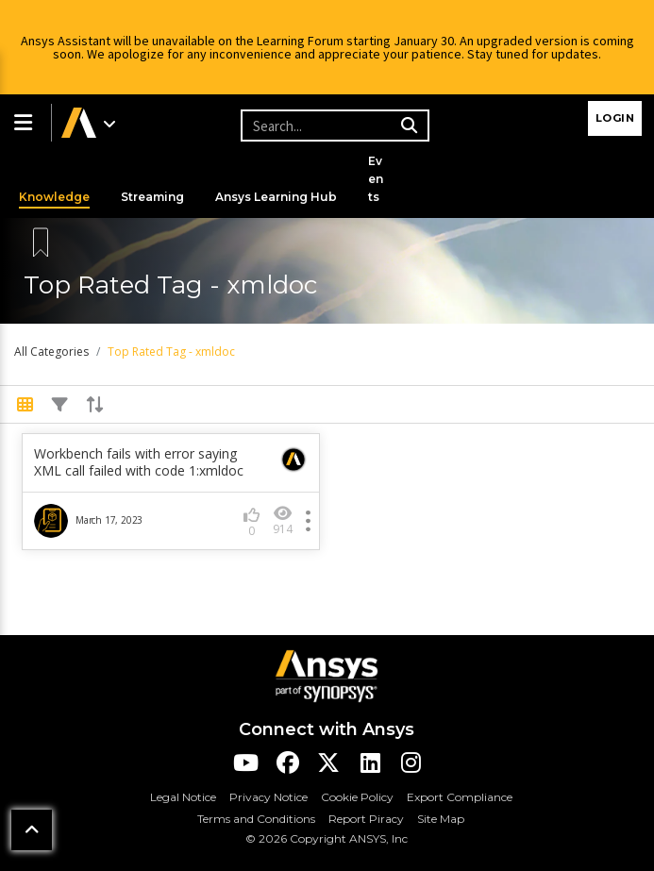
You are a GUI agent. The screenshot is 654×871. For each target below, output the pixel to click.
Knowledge (54, 197)
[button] (25, 123)
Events (375, 179)
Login (615, 118)
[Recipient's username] (332, 125)
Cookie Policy (357, 797)
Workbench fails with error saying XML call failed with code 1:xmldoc (138, 462)
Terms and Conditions (256, 819)
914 (283, 520)
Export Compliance (459, 797)
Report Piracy (366, 819)
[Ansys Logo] (326, 674)
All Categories (51, 351)
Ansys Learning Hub (276, 197)
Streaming (152, 197)
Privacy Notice (268, 797)
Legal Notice (183, 797)
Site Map (440, 819)
